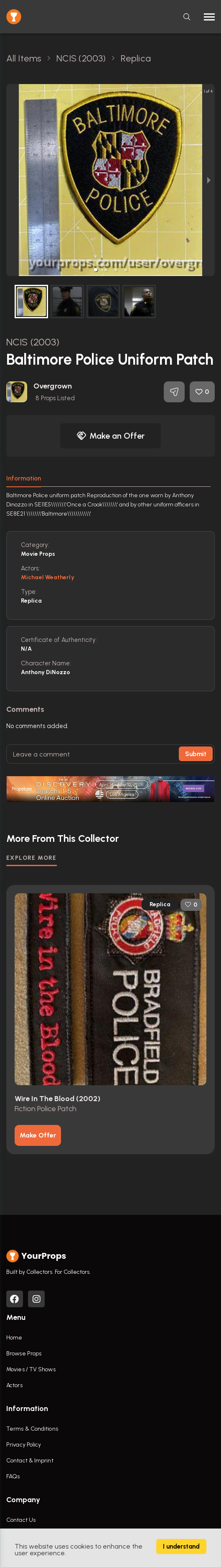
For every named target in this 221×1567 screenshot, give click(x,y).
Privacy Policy (23, 1444)
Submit (195, 754)
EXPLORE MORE (31, 857)
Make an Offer (110, 436)
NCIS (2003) (32, 342)
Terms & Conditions (32, 1428)
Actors (14, 1385)
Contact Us (21, 1520)
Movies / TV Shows (31, 1369)
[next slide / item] (209, 180)
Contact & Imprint (29, 1460)
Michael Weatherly (47, 577)
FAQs (13, 1476)
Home (14, 1337)
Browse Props (23, 1353)
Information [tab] (23, 478)
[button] (95, 269)
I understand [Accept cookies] (181, 1546)
